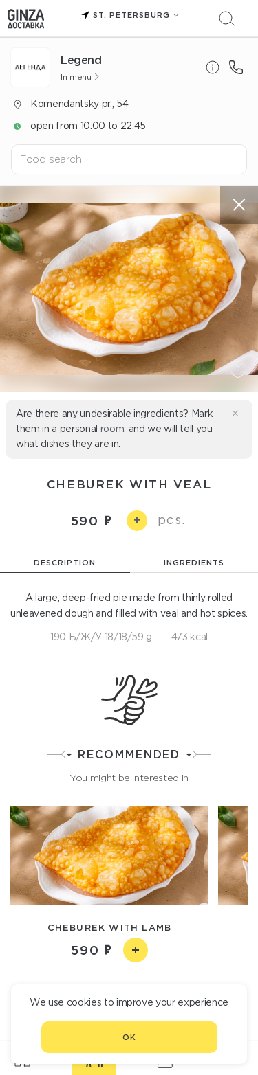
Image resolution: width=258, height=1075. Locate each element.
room (112, 428)
